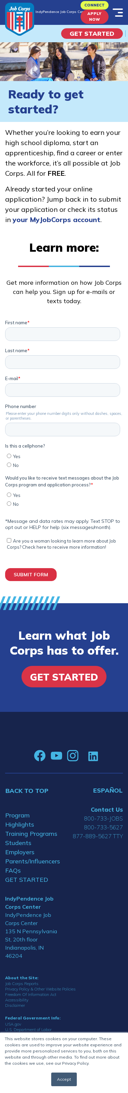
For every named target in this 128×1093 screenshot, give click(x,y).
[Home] (19, 19)
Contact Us (107, 809)
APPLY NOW (94, 16)
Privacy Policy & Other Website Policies (40, 988)
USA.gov (13, 1024)
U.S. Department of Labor (28, 1029)
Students (18, 843)
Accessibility (16, 999)
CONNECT (94, 5)
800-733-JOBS (103, 818)
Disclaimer (15, 1005)
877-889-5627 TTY (98, 836)
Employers (19, 852)
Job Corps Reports (22, 983)
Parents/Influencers (32, 861)
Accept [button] (64, 1079)
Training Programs (31, 834)
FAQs (13, 870)
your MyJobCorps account (56, 219)
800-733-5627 (103, 827)
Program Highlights (19, 819)
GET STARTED (26, 880)
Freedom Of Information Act (30, 994)
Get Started (92, 33)
